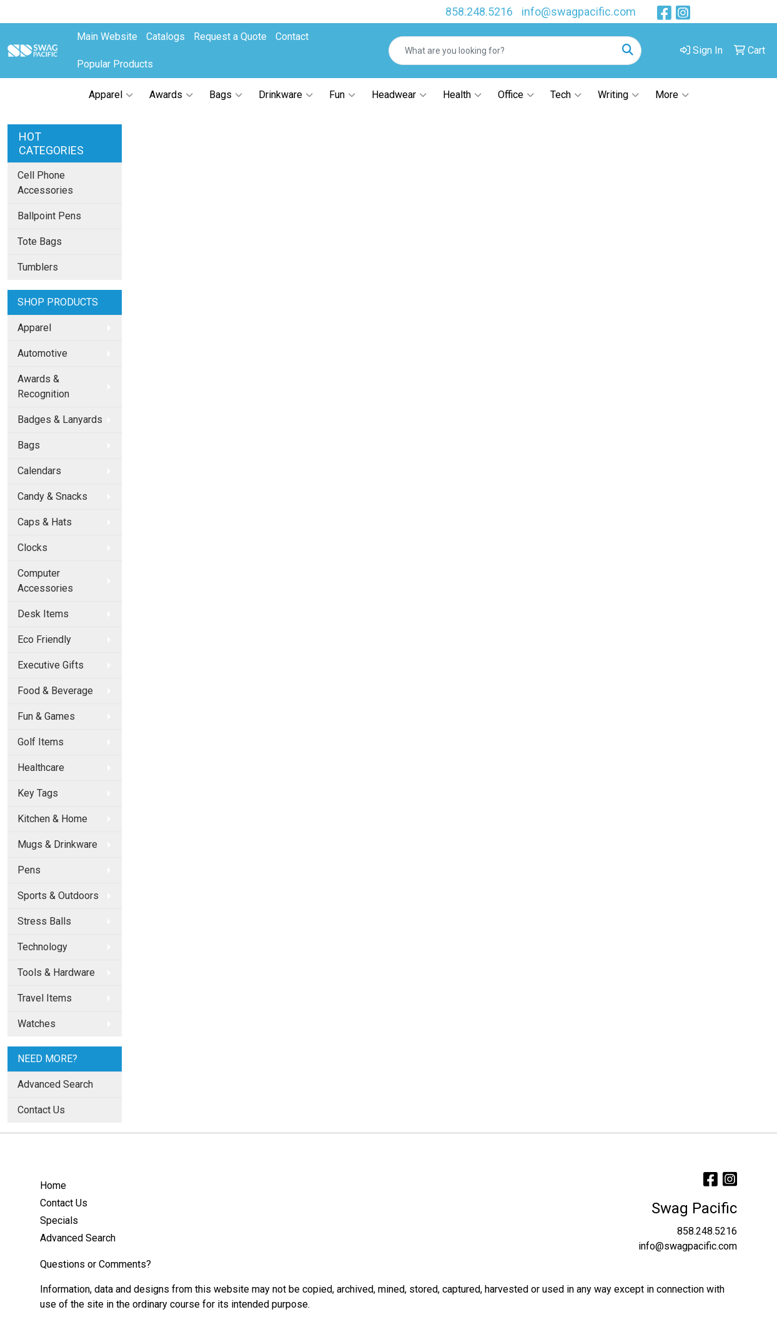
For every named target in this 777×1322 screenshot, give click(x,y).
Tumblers (37, 267)
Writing (618, 94)
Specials (59, 1220)
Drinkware (286, 94)
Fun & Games (46, 716)
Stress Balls (44, 921)
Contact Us (41, 1110)
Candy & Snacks (52, 496)
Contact (292, 36)
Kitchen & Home (52, 819)
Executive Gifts (50, 665)
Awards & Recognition (43, 386)
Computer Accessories (45, 580)
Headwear (399, 94)
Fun (342, 94)
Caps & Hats (44, 522)
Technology (42, 947)
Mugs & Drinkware (57, 844)
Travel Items (44, 998)
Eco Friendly (44, 639)
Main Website (107, 36)
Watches (36, 1024)
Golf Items (40, 742)
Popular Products (115, 64)
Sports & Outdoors (58, 896)
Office (516, 94)
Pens (29, 870)
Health (462, 94)
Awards (171, 94)
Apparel (111, 94)
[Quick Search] (501, 50)
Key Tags (37, 793)
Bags (225, 94)
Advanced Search (55, 1084)
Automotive (42, 353)
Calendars (39, 471)
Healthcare (40, 767)
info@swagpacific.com (579, 11)
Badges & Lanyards (59, 419)
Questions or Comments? (95, 1264)
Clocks (32, 548)
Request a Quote (230, 36)
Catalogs (165, 36)
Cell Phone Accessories (45, 182)
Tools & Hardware (56, 972)
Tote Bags (39, 241)
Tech (566, 94)
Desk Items (43, 614)
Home (53, 1185)
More (672, 94)
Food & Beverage (55, 691)
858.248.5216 (479, 11)
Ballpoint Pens (49, 216)
